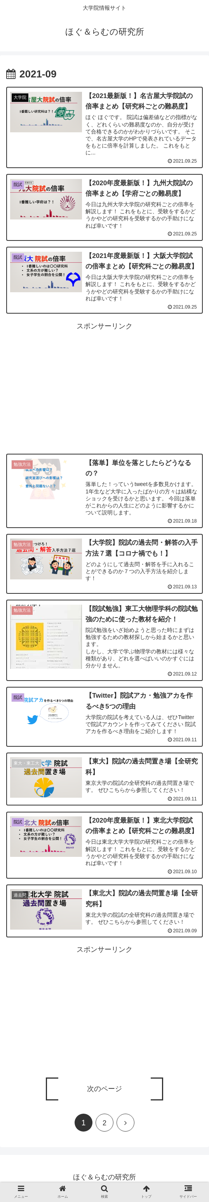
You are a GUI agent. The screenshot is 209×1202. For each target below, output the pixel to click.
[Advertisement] (104, 387)
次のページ (104, 1091)
